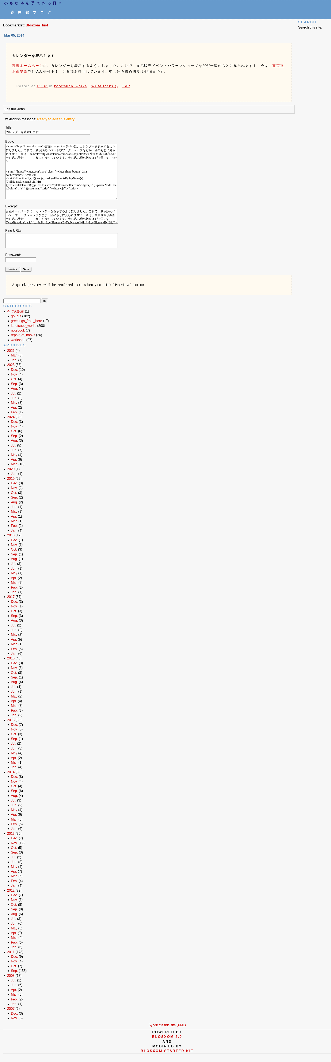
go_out (16, 316)
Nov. (14, 374)
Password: (13, 255)
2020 (11, 469)
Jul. (13, 393)
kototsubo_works (70, 86)
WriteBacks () (104, 86)
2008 (11, 975)
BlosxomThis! (37, 25)
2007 (11, 1008)
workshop (18, 340)
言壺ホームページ (27, 65)
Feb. (14, 412)
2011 (11, 952)
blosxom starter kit (167, 1051)
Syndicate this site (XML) (167, 1025)
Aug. (14, 388)
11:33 (42, 86)
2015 (11, 720)
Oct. (14, 379)
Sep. (14, 384)
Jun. (14, 398)
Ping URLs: (13, 230)
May (14, 402)
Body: (9, 141)
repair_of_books (23, 335)
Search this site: (310, 27)
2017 (11, 597)
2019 (11, 478)
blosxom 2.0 (167, 1037)
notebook (18, 330)
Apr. (14, 407)
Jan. (14, 360)
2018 (11, 535)
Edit (126, 86)
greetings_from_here (26, 321)
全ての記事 (15, 311)
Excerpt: (11, 206)
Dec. (14, 369)
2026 (11, 350)
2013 (11, 833)
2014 (11, 772)
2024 (11, 417)
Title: (8, 127)
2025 (11, 365)
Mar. (14, 355)
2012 (11, 890)
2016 (11, 658)
